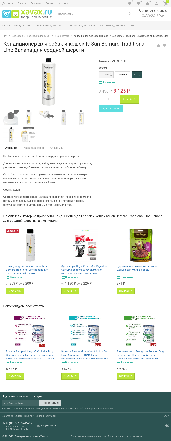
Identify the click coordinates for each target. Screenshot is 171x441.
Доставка (7, 3)
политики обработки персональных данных (89, 408)
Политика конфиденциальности (88, 436)
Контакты (64, 3)
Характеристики (34, 147)
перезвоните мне (151, 14)
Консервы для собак (50, 25)
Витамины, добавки (112, 25)
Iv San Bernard (62, 36)
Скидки (50, 3)
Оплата (22, 3)
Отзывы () (57, 147)
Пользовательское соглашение (125, 436)
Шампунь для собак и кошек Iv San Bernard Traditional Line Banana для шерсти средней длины (27, 270)
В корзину (129, 99)
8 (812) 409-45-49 (155, 11)
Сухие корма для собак (17, 25)
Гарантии (36, 3)
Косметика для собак (38, 36)
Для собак (17, 36)
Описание (11, 147)
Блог (166, 416)
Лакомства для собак (81, 25)
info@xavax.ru (48, 425)
